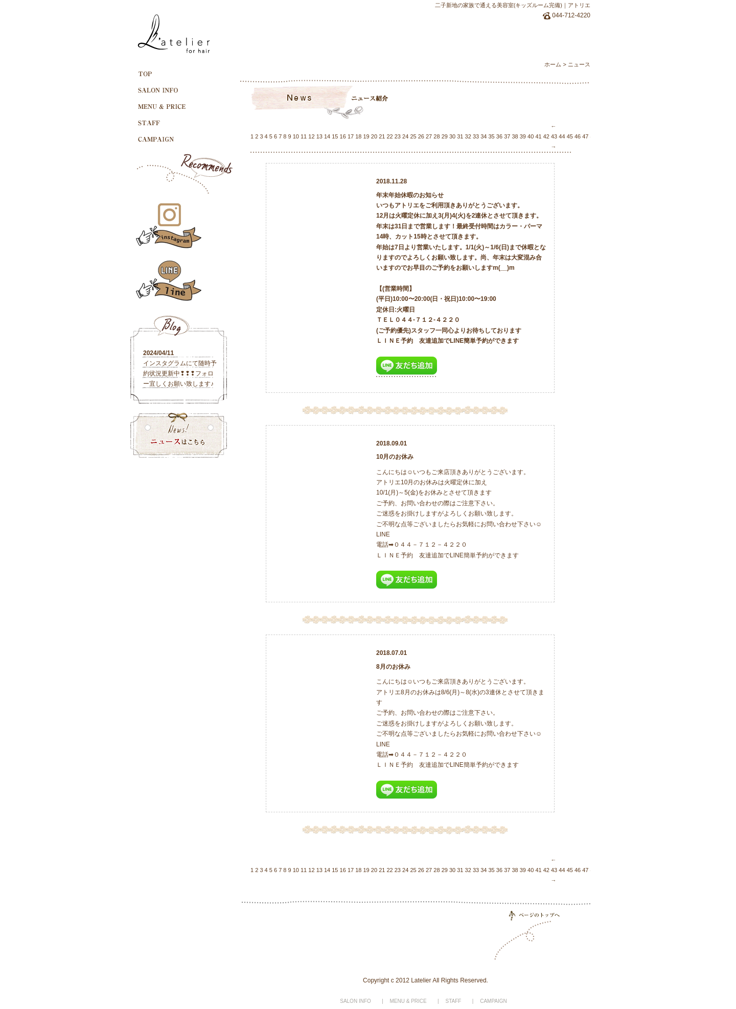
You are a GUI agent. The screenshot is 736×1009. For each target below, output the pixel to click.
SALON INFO (355, 1001)
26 (421, 136)
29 (445, 136)
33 (476, 136)
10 (296, 136)
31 (460, 136)
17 (351, 136)
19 (366, 136)
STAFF (454, 1001)
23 (398, 136)
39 (523, 136)
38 (515, 136)
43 (554, 136)
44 (562, 136)
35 (492, 136)
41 (538, 136)
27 (429, 136)
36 (499, 136)
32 (468, 136)
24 (405, 136)
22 (389, 136)
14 (327, 136)
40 (530, 136)
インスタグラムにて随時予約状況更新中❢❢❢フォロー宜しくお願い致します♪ (180, 373)
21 (382, 136)
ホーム (552, 64)
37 (507, 136)
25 (413, 136)
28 (436, 136)
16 (343, 136)
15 (335, 136)
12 (311, 136)
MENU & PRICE (408, 1001)
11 (304, 136)
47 (585, 136)
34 (483, 136)
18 (358, 136)
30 (452, 136)
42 (546, 136)
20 (374, 136)
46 (577, 136)
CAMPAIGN (493, 1001)
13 (319, 136)
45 (570, 136)
